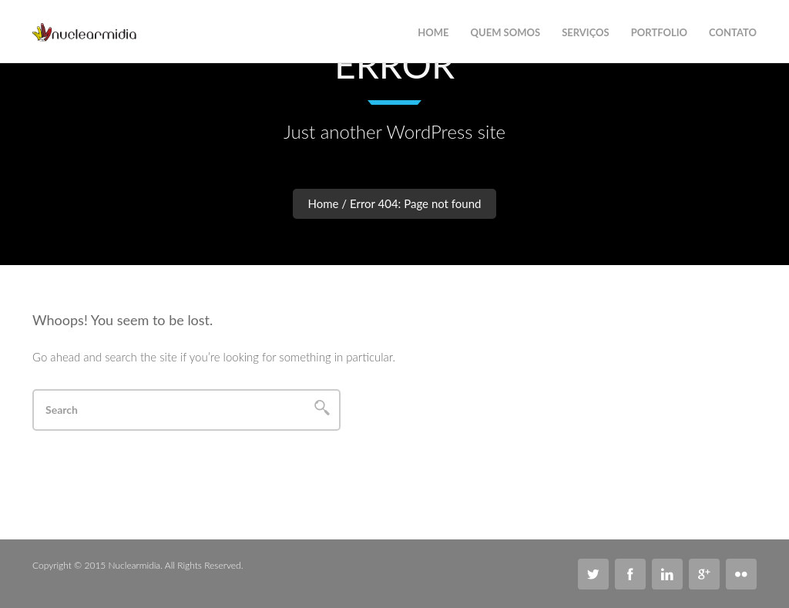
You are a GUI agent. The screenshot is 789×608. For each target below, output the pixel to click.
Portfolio (659, 32)
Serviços (585, 32)
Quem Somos (506, 32)
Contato (733, 32)
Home (323, 203)
